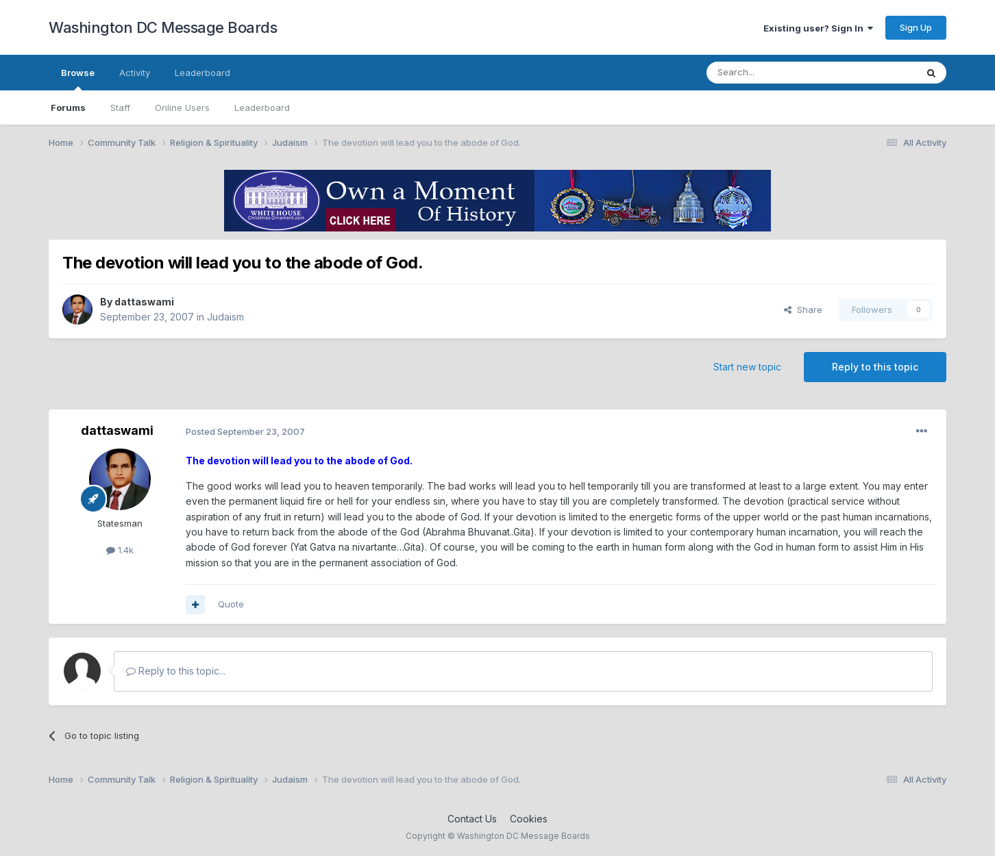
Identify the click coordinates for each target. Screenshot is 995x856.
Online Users (182, 107)
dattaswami (144, 301)
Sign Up (916, 27)
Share (803, 309)
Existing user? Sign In (818, 28)
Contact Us (472, 818)
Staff (120, 107)
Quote (231, 604)
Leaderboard (262, 107)
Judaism (225, 317)
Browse (78, 78)
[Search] (776, 73)
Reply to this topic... (175, 671)
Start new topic (747, 367)
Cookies (529, 818)
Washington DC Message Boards (163, 27)
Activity (134, 72)
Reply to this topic (875, 367)
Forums (68, 107)
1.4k (120, 549)
